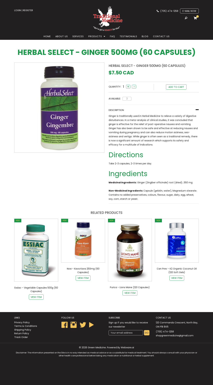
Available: (115, 98)
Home (47, 36)
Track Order (21, 337)
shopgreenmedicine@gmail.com (175, 335)
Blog (145, 36)
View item (36, 297)
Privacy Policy (22, 322)
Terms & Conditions (25, 326)
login (17, 10)
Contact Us (161, 36)
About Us (61, 36)
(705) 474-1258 (169, 11)
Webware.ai (127, 347)
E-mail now (189, 11)
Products (95, 36)
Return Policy (21, 333)
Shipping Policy (22, 329)
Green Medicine (97, 347)
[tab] (154, 110)
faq (112, 36)
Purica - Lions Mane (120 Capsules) (130, 287)
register (28, 10)
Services (78, 36)
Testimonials (128, 36)
